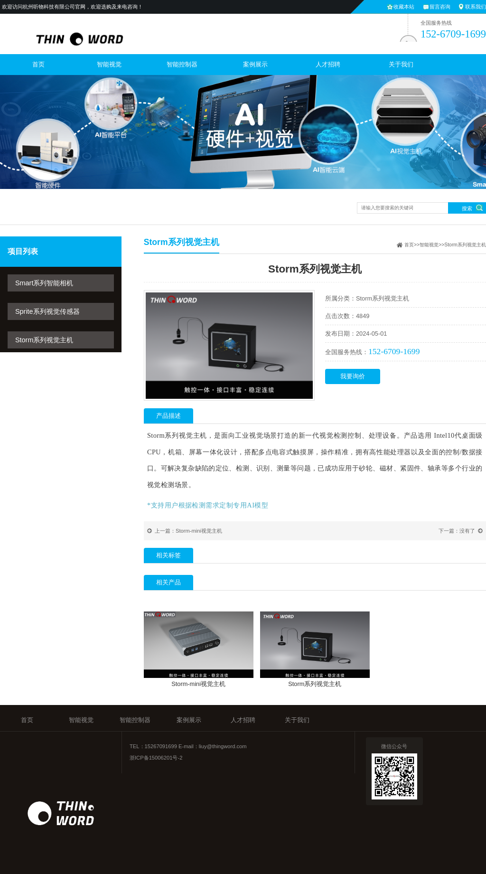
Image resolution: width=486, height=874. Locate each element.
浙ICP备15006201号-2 (156, 758)
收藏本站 (403, 6)
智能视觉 (109, 64)
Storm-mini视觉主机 (199, 531)
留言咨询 (440, 6)
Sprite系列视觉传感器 (47, 311)
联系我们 (475, 6)
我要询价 (352, 376)
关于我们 (401, 64)
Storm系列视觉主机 (44, 340)
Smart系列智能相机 (44, 283)
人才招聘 (328, 64)
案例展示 (255, 64)
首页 (38, 64)
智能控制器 (182, 64)
